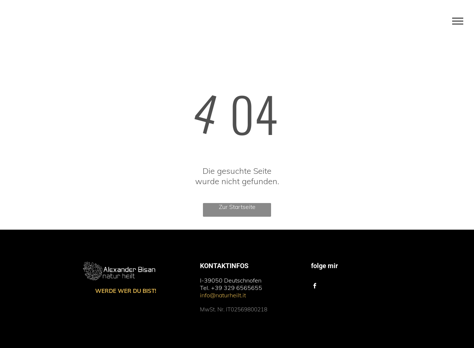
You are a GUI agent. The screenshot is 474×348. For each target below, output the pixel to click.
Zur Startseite (237, 206)
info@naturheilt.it (223, 295)
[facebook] (315, 287)
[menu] (457, 21)
